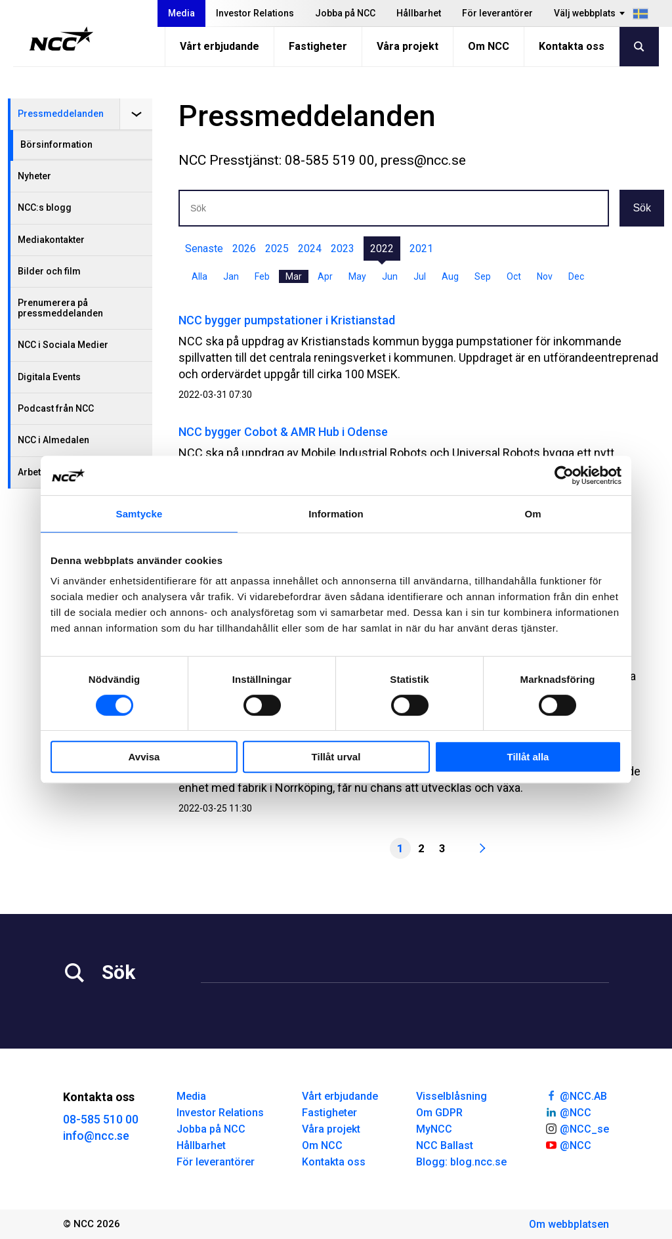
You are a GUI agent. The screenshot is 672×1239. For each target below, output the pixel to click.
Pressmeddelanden (61, 113)
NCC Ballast (444, 1145)
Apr (325, 276)
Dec (576, 276)
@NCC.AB (576, 1095)
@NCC (568, 1111)
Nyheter (34, 176)
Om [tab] (532, 513)
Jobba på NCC (345, 13)
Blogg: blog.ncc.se (461, 1162)
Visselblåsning (451, 1096)
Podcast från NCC (56, 408)
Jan (231, 276)
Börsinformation (56, 144)
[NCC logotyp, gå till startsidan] (61, 39)
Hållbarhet (418, 13)
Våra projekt (407, 46)
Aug (450, 276)
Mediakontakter (51, 239)
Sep (482, 276)
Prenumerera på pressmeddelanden (60, 307)
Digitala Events (49, 377)
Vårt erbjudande (219, 46)
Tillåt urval (336, 756)
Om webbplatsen (569, 1224)
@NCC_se (577, 1128)
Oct (514, 276)
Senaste (204, 248)
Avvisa (144, 756)
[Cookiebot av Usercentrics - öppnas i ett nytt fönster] (564, 475)
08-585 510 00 (100, 1119)
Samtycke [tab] (139, 513)
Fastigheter (318, 46)
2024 (310, 248)
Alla (199, 276)
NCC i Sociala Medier (63, 344)
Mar (293, 276)
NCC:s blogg (45, 207)
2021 (421, 248)
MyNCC (434, 1129)
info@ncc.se (96, 1135)
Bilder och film (49, 271)
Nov (545, 276)
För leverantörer (497, 13)
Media (181, 13)
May (357, 276)
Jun (390, 276)
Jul (419, 276)
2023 (342, 248)
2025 (277, 248)
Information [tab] (336, 513)
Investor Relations (255, 13)
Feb (262, 276)
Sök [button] (642, 207)
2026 (244, 248)
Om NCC (488, 46)
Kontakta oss (571, 46)
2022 (382, 248)
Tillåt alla (528, 756)
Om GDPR (439, 1112)
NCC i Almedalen (53, 440)
